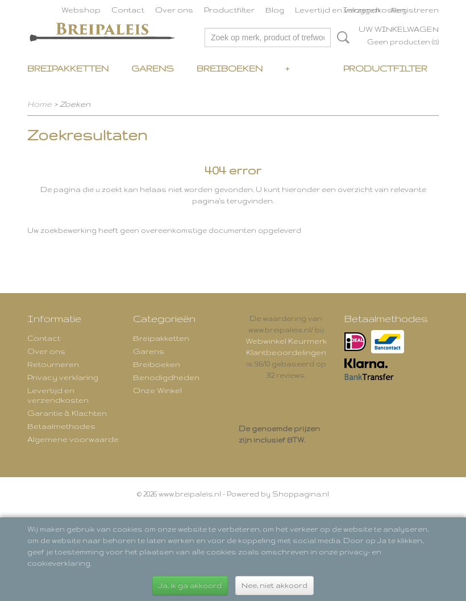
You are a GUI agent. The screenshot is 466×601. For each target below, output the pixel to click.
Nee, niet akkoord (274, 585)
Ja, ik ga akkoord (190, 585)
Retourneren (53, 364)
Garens (152, 68)
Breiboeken (230, 68)
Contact (127, 10)
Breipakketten (68, 68)
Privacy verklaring (62, 377)
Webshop (81, 10)
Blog (274, 10)
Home (39, 103)
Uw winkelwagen (399, 29)
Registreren (415, 10)
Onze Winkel (157, 390)
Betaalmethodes (61, 426)
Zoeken (340, 37)
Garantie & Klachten (67, 413)
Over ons (174, 10)
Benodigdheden (166, 377)
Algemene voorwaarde (73, 439)
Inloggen (361, 10)
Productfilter (229, 10)
